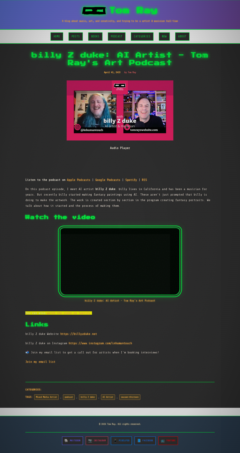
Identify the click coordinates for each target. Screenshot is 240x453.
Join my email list (40, 361)
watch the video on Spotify (68, 313)
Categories (142, 36)
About (182, 36)
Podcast (116, 36)
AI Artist (108, 397)
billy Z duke (88, 397)
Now (164, 36)
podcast (69, 397)
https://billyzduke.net (78, 334)
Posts (76, 36)
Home (57, 36)
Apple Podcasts (78, 180)
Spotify (131, 180)
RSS (144, 180)
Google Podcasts (107, 180)
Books (95, 36)
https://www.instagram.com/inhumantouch (100, 343)
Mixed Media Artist (46, 397)
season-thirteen (129, 397)
